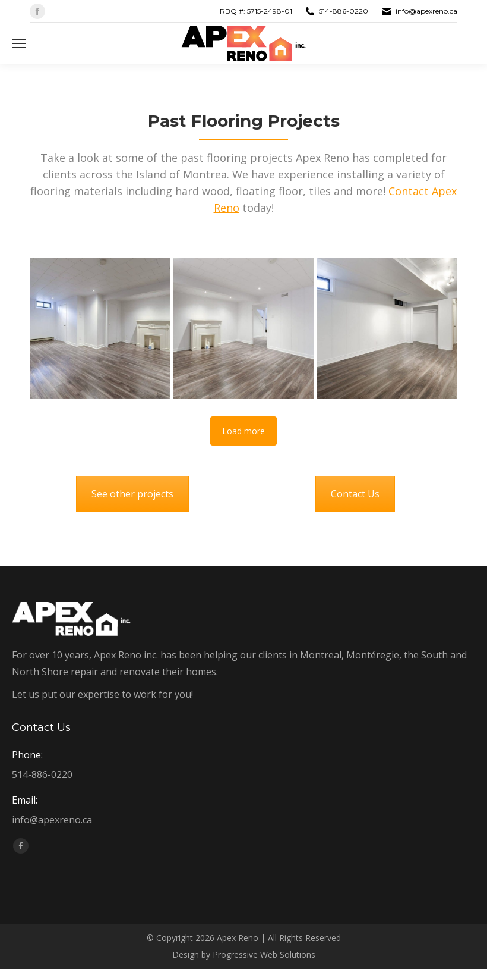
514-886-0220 (343, 11)
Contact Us (355, 493)
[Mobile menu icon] (19, 43)
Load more (243, 431)
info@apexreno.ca (426, 11)
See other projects (132, 493)
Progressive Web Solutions (264, 954)
